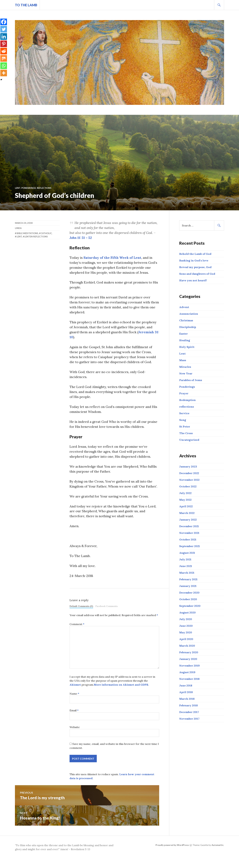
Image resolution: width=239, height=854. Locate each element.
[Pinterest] (3, 43)
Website (75, 727)
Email (74, 710)
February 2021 (188, 579)
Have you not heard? (193, 280)
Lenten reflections (36, 236)
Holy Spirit (186, 347)
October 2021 (187, 539)
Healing (184, 340)
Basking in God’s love (193, 260)
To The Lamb (26, 5)
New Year (185, 373)
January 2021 (188, 586)
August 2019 (187, 672)
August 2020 (187, 612)
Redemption (187, 400)
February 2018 (188, 705)
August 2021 (187, 552)
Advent (184, 307)
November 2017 (189, 718)
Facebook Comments (106, 606)
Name (74, 694)
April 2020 (186, 639)
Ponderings (28, 188)
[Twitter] (3, 29)
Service (184, 413)
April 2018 (186, 692)
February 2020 (188, 652)
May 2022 (185, 499)
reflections (44, 188)
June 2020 (186, 625)
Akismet (75, 685)
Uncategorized (189, 439)
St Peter (184, 426)
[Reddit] (3, 51)
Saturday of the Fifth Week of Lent (112, 257)
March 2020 (187, 645)
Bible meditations (27, 233)
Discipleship (187, 327)
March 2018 (187, 698)
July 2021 (185, 559)
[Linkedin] (3, 36)
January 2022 (188, 519)
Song (182, 420)
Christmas (186, 320)
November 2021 (189, 532)
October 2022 (188, 486)
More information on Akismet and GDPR (121, 685)
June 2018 (185, 685)
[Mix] (3, 58)
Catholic (46, 233)
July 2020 (185, 619)
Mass (182, 360)
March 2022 (187, 513)
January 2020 (188, 659)
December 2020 (189, 592)
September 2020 (189, 605)
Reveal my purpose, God (195, 267)
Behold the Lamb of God (195, 253)
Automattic (218, 845)
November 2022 (189, 479)
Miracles (185, 366)
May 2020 (185, 632)
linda (18, 228)
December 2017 (189, 712)
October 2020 (188, 599)
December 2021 (189, 526)
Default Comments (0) (81, 606)
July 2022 (185, 493)
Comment (77, 624)
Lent (17, 188)
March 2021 (186, 572)
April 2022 (186, 506)
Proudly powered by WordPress (172, 845)
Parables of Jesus (190, 380)
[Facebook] (3, 22)
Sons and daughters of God (197, 273)
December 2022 (189, 473)
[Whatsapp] (3, 65)
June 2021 (185, 566)
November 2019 (189, 665)
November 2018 (189, 678)
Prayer (183, 393)
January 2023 (188, 466)
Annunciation (188, 313)
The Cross (186, 433)
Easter (183, 333)
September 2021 (189, 546)
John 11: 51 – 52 (81, 238)
